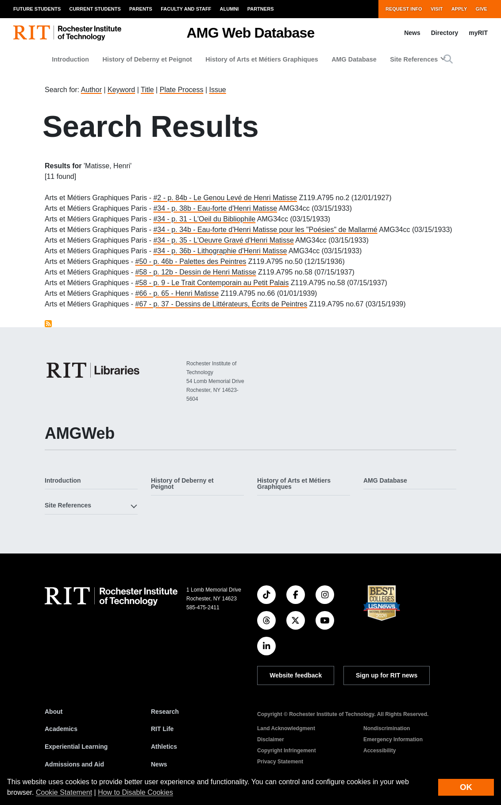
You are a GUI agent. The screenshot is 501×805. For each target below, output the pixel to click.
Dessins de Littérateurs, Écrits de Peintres (241, 304)
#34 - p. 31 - (173, 219)
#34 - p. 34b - (175, 229)
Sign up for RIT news (386, 675)
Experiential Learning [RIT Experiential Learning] (76, 746)
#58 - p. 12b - (157, 272)
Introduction (70, 59)
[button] (448, 59)
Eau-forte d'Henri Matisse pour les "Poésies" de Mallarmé (287, 229)
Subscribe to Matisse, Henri (48, 323)
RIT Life (162, 728)
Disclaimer (270, 739)
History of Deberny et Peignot (147, 59)
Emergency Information (393, 739)
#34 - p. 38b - (175, 208)
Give (481, 9)
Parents (140, 9)
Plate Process (182, 89)
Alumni (229, 9)
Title (147, 89)
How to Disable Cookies (135, 792)
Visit (437, 9)
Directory (444, 32)
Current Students (94, 9)
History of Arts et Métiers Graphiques (261, 59)
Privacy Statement (280, 762)
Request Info (403, 9)
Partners (260, 9)
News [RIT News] (159, 764)
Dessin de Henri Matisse (217, 272)
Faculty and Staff (186, 9)
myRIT (478, 32)
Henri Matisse (197, 293)
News (412, 32)
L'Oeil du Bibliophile (224, 219)
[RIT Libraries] (94, 370)
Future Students (37, 9)
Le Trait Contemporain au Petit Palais (230, 282)
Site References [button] (414, 59)
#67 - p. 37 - (155, 304)
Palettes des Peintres (212, 261)
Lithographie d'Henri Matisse (242, 251)
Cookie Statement (64, 792)
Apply (459, 9)
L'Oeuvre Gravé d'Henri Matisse (243, 240)
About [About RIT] (53, 711)
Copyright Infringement (286, 750)
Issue (217, 89)
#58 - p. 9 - (153, 282)
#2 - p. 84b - (173, 197)
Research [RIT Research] (165, 711)
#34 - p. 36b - (175, 251)
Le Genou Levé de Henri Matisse (245, 197)
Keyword (121, 89)
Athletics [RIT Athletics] (164, 746)
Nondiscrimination (386, 728)
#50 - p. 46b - (157, 261)
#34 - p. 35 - (173, 240)
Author (91, 89)
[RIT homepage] (67, 33)
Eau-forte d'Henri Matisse (237, 208)
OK (466, 787)
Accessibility (379, 750)
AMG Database (354, 59)
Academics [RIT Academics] (61, 728)
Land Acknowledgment (286, 728)
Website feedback (296, 675)
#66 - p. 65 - (155, 293)
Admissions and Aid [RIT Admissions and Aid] (74, 764)
